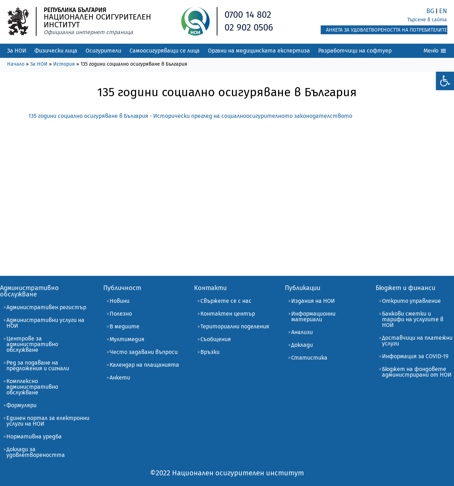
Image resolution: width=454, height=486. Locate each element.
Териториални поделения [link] (234, 326)
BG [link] (430, 11)
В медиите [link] (124, 326)
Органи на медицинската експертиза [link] (259, 50)
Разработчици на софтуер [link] (355, 50)
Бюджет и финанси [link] (405, 288)
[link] (445, 80)
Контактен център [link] (227, 313)
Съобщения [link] (215, 339)
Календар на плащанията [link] (144, 364)
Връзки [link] (210, 352)
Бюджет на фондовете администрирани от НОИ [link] (417, 372)
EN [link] (443, 11)
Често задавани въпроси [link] (144, 352)
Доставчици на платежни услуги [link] (417, 340)
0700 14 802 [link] (248, 14)
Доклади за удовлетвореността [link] (35, 452)
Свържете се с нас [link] (225, 300)
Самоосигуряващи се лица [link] (164, 50)
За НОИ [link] (16, 50)
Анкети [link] (120, 377)
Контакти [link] (210, 288)
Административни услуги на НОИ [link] (45, 323)
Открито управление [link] (411, 300)
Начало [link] (15, 64)
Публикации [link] (302, 288)
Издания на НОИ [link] (313, 300)
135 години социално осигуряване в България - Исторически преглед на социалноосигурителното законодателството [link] (190, 116)
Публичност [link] (122, 288)
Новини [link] (119, 300)
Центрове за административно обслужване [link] (32, 344)
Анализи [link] (302, 332)
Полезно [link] (121, 313)
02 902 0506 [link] (249, 27)
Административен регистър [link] (46, 307)
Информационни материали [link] (313, 316)
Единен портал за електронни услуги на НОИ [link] (47, 421)
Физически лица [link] (55, 50)
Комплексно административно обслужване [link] (32, 387)
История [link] (64, 64)
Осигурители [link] (103, 50)
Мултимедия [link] (127, 339)
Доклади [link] (302, 345)
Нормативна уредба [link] (34, 436)
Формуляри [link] (21, 405)
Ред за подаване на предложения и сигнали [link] (37, 365)
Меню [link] (435, 50)
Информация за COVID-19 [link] (415, 356)
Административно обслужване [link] (29, 291)
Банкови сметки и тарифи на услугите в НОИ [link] (412, 319)
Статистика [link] (309, 357)
